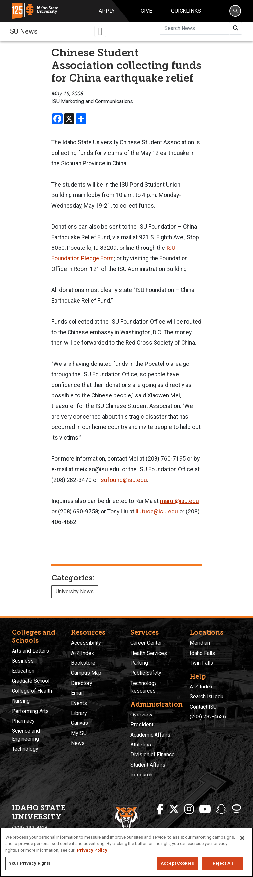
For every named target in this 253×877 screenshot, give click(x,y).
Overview (141, 715)
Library (79, 713)
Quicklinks (186, 11)
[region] (126, 852)
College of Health (32, 691)
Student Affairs (147, 765)
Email (77, 693)
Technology (25, 749)
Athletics (140, 745)
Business (23, 661)
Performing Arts (30, 711)
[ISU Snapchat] (221, 809)
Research (141, 775)
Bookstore (83, 663)
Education (23, 671)
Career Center (146, 643)
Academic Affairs (150, 735)
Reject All (223, 863)
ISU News (23, 31)
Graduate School (30, 681)
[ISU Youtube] (205, 809)
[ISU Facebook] (160, 809)
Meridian (200, 643)
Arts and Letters (30, 651)
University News (75, 591)
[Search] (235, 10)
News (78, 743)
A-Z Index (82, 653)
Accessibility (86, 643)
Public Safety (145, 673)
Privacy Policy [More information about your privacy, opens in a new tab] (92, 850)
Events (79, 703)
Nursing (21, 701)
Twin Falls (201, 663)
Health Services (148, 653)
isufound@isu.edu (123, 480)
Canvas (79, 723)
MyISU (79, 733)
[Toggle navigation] (100, 31)
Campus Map (86, 673)
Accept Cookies (177, 863)
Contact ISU (203, 707)
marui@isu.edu (179, 501)
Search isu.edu (206, 696)
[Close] (242, 838)
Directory (81, 683)
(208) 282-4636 (208, 717)
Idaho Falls (202, 653)
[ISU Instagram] (189, 809)
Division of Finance (152, 754)
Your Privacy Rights (29, 863)
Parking (139, 663)
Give (146, 11)
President (141, 724)
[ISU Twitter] (174, 809)
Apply (107, 11)
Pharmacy (23, 721)
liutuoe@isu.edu (157, 511)
